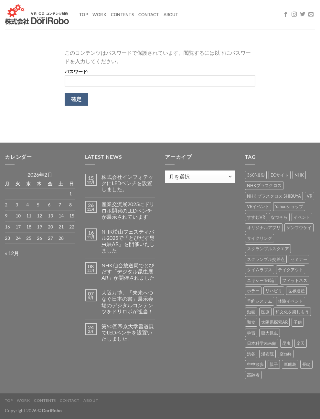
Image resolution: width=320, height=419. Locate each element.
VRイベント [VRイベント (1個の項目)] (258, 206)
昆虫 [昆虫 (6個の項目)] (286, 343)
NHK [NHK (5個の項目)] (299, 175)
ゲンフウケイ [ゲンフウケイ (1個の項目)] (299, 227)
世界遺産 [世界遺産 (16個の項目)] (296, 290)
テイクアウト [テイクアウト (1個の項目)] (290, 269)
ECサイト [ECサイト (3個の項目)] (280, 175)
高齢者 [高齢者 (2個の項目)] (253, 375)
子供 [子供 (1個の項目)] (297, 322)
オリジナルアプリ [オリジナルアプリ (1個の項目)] (264, 227)
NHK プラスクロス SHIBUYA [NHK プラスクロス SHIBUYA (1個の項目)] (274, 196)
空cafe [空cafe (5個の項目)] (286, 353)
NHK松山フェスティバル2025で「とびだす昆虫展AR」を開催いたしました (128, 240)
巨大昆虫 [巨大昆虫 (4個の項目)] (269, 332)
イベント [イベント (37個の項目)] (301, 217)
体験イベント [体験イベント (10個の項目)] (290, 301)
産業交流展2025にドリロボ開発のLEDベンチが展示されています (128, 210)
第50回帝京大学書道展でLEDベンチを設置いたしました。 (127, 332)
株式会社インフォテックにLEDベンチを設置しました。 (127, 183)
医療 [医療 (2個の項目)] (265, 311)
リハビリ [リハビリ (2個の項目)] (273, 290)
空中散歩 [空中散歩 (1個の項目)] (255, 364)
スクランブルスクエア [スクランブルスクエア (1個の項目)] (268, 248)
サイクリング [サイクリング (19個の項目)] (259, 238)
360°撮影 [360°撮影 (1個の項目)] (256, 175)
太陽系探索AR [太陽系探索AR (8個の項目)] (274, 322)
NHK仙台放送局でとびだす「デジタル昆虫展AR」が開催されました (128, 271)
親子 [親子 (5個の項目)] (274, 364)
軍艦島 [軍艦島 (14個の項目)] (290, 364)
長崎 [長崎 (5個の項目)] (306, 364)
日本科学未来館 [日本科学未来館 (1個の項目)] (261, 343)
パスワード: (160, 78)
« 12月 (12, 253)
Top (83, 14)
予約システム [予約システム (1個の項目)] (259, 301)
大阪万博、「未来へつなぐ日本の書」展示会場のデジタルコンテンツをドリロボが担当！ (127, 301)
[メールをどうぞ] (311, 14)
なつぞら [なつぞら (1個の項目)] (279, 217)
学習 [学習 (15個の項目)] (251, 332)
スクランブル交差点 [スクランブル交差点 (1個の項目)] (266, 259)
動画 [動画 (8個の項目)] (251, 311)
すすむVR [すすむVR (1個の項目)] (256, 217)
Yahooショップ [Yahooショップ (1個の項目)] (289, 206)
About (171, 14)
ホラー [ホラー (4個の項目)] (253, 290)
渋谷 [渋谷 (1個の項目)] (251, 353)
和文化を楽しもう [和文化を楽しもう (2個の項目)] (292, 311)
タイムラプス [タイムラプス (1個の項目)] (259, 269)
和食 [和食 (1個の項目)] (251, 322)
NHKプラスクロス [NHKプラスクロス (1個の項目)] (264, 185)
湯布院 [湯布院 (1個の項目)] (267, 353)
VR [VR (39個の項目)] (309, 196)
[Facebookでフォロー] (285, 14)
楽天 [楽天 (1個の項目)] (300, 343)
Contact (148, 14)
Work (99, 14)
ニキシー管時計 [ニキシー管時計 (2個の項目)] (261, 280)
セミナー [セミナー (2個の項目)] (299, 259)
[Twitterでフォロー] (302, 14)
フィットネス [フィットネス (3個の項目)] (294, 280)
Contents (122, 14)
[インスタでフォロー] (294, 14)
